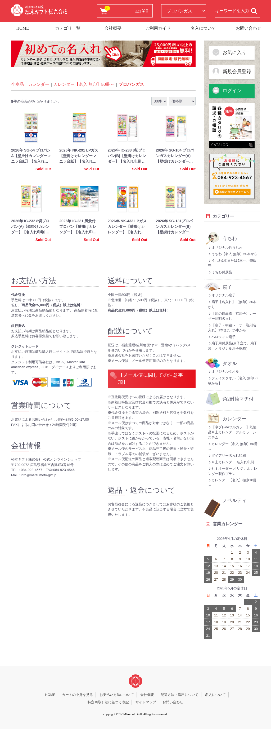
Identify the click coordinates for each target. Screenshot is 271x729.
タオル (230, 363)
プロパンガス (131, 84)
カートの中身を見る (77, 695)
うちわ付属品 (220, 272)
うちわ (230, 238)
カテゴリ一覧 (67, 28)
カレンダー (38, 84)
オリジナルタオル (223, 372)
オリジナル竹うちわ (225, 248)
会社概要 (113, 28)
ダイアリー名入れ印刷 (227, 455)
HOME (22, 28)
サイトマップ (146, 702)
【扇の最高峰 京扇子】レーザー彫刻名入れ (232, 316)
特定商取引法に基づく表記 (108, 702)
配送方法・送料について (179, 695)
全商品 (17, 84)
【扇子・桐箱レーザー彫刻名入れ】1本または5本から (232, 327)
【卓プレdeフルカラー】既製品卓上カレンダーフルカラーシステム (232, 432)
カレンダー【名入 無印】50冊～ (83, 84)
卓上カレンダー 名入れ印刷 (231, 462)
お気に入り (229, 52)
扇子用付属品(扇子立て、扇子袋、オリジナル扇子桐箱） (232, 345)
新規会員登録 (231, 71)
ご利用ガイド (158, 28)
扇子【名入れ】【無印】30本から (232, 304)
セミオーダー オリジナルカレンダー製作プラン (232, 471)
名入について (203, 28)
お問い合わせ (248, 28)
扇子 (227, 287)
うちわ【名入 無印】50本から (233, 254)
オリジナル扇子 (222, 295)
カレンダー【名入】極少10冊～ (232, 482)
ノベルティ (234, 500)
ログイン (227, 90)
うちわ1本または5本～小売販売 (232, 263)
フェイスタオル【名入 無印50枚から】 (233, 380)
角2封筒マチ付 (238, 399)
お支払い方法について (117, 695)
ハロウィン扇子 (222, 337)
